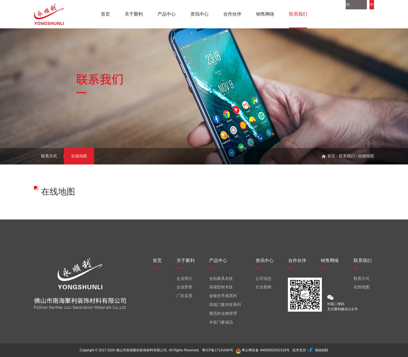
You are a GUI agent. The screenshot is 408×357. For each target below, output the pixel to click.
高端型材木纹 (221, 287)
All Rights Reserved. (184, 350)
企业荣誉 (184, 287)
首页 (331, 156)
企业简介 (184, 278)
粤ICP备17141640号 (217, 350)
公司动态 (263, 278)
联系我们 (347, 156)
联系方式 (49, 156)
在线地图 (79, 156)
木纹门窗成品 (221, 322)
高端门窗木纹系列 (225, 304)
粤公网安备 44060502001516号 (263, 350)
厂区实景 (184, 295)
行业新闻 (263, 287)
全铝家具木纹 (221, 278)
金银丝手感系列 (223, 295)
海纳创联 (321, 350)
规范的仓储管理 (223, 313)
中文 (357, 14)
